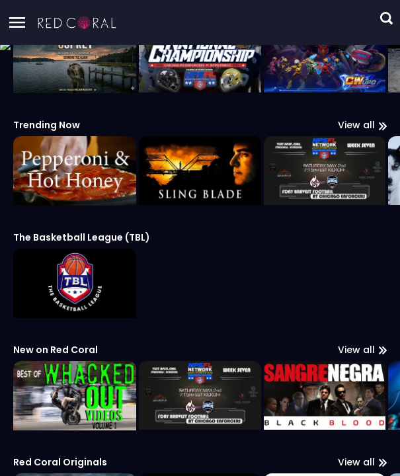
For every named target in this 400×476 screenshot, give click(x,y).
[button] (77, 22)
